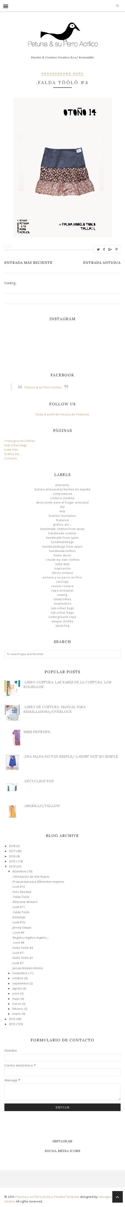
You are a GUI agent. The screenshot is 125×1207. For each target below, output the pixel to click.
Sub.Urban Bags (15, 445)
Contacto (10, 458)
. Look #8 (18, 942)
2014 (12, 866)
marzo (17, 1004)
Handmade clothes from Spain (62, 529)
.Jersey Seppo (22, 927)
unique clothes (63, 621)
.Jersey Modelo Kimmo (27, 968)
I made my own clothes (62, 560)
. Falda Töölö (21, 897)
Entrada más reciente (28, 262)
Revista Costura (62, 586)
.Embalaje (18, 917)
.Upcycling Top (38, 781)
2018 (12, 846)
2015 (12, 861)
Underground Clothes (19, 441)
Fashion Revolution (62, 516)
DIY (62, 507)
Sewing (62, 595)
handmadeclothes (62, 551)
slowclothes (62, 599)
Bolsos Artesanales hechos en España (63, 489)
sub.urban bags (62, 608)
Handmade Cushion (62, 533)
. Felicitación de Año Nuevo (31, 876)
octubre (18, 978)
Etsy (63, 511)
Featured (62, 520)
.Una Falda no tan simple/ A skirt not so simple (70, 756)
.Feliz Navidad (21, 892)
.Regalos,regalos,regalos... (30, 937)
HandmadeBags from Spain (62, 546)
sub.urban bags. (63, 612)
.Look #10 (18, 922)
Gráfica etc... (12, 454)
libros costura (62, 573)
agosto (17, 988)
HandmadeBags (62, 542)
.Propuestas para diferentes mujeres (38, 882)
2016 (12, 856)
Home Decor (63, 555)
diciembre (19, 871)
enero (17, 1014)
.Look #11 (18, 907)
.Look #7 (17, 953)
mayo (16, 999)
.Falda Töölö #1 (22, 958)
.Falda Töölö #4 (22, 948)
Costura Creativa (62, 498)
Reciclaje (62, 582)
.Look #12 (18, 887)
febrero (18, 1009)
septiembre (21, 983)
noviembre (20, 973)
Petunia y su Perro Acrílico (62, 577)
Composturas (62, 494)
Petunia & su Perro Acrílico (43, 387)
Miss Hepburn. (37, 732)
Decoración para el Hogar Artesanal (62, 502)
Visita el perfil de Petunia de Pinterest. (62, 414)
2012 (12, 1024)
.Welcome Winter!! (24, 902)
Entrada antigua (102, 262)
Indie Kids (11, 449)
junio (16, 993)
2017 (12, 851)
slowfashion (62, 603)
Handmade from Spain (62, 538)
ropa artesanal (62, 590)
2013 (12, 1019)
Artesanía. (62, 485)
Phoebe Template (66, 1197)
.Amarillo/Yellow (41, 806)
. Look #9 (18, 932)
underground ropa (62, 74)
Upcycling (63, 626)
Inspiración (62, 568)
